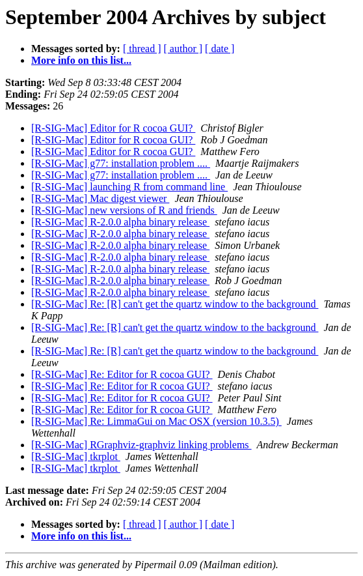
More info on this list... (81, 60)
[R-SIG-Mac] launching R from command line (129, 186)
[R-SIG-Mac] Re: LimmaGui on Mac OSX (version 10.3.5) (156, 421)
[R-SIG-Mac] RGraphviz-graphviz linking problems (141, 444)
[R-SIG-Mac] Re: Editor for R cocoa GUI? (122, 374)
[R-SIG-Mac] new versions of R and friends (124, 210)
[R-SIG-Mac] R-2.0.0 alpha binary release (120, 221)
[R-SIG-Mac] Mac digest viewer (100, 198)
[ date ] (219, 48)
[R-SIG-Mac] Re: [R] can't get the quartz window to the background (174, 304)
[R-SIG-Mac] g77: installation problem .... (120, 163)
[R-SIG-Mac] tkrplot (75, 456)
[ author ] (183, 48)
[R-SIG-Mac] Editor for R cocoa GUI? (113, 128)
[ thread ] (142, 48)
